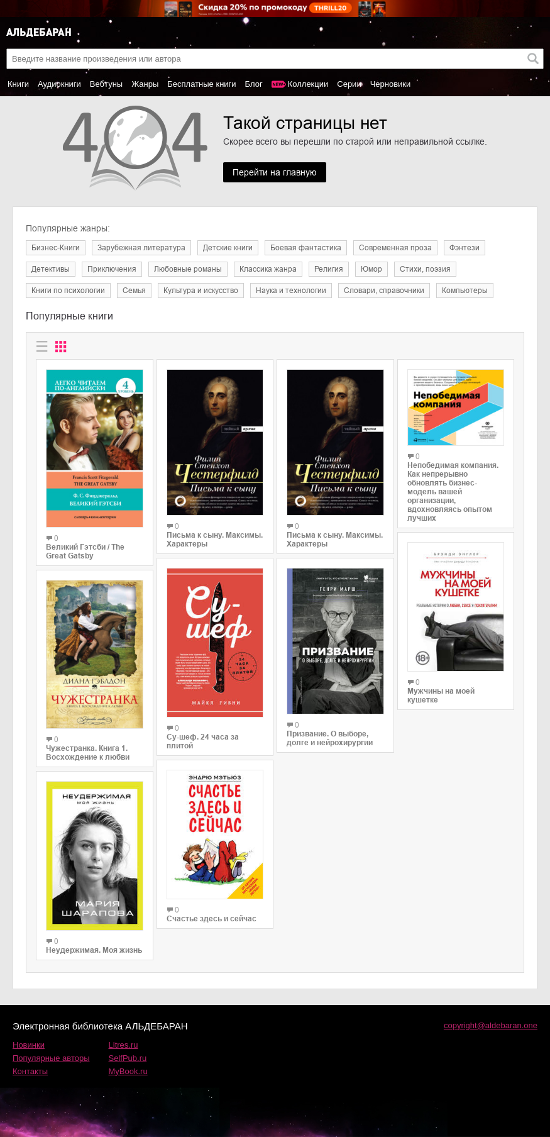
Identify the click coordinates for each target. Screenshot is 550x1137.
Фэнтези (464, 247)
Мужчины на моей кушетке (441, 695)
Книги (18, 84)
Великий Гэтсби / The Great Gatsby (85, 551)
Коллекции (308, 84)
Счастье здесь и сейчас (211, 918)
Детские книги (228, 247)
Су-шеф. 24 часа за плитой (203, 741)
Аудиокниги (59, 84)
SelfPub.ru (128, 1058)
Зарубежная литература (141, 247)
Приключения (111, 269)
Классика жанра (268, 269)
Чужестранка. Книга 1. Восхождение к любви (87, 753)
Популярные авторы (51, 1058)
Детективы (50, 269)
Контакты (30, 1071)
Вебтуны (106, 84)
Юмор (371, 269)
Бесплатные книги (201, 84)
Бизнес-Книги (55, 247)
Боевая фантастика (305, 247)
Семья (134, 290)
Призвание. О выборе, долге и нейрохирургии (330, 738)
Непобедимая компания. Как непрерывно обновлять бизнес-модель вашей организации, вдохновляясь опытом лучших (452, 492)
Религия (328, 269)
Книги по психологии (68, 290)
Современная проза (395, 247)
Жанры (144, 84)
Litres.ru (123, 1045)
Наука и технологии (291, 290)
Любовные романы (188, 269)
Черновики (390, 84)
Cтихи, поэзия (425, 269)
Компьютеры (465, 290)
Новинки (29, 1045)
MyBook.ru (128, 1071)
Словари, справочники (384, 290)
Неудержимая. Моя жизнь (94, 950)
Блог (254, 84)
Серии (349, 84)
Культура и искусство (200, 290)
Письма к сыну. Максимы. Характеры (215, 539)
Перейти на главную (275, 172)
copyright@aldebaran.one (490, 1025)
